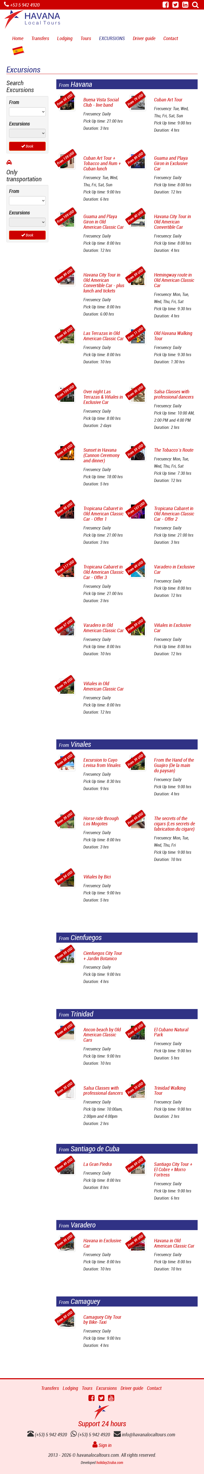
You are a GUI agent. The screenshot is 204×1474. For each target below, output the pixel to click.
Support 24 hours (102, 1423)
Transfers (40, 38)
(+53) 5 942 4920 (90, 1434)
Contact (170, 38)
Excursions (112, 38)
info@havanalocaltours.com (144, 1434)
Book (27, 146)
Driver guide (144, 38)
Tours (85, 38)
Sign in (102, 1445)
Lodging (65, 38)
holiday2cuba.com (109, 1462)
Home (17, 38)
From (14, 102)
